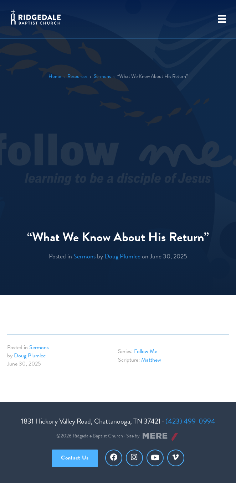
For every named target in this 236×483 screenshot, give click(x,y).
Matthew (151, 360)
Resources (77, 76)
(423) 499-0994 (190, 421)
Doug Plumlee (122, 256)
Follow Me (145, 351)
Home (54, 76)
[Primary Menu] (222, 19)
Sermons (102, 76)
